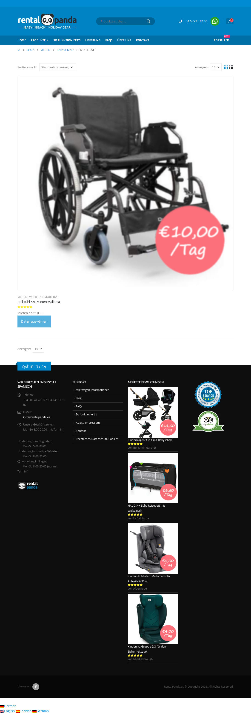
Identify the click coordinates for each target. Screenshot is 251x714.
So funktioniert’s (66, 40)
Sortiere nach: (27, 67)
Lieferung (92, 40)
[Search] (148, 21)
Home (21, 40)
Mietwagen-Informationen (92, 390)
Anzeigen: (201, 67)
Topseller (222, 39)
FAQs (108, 40)
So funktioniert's (86, 415)
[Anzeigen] (216, 67)
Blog (79, 398)
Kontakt (142, 40)
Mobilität (36, 297)
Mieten (22, 297)
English (8, 711)
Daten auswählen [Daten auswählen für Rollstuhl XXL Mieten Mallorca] (34, 321)
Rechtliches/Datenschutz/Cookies (97, 439)
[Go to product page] (125, 183)
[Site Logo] (47, 21)
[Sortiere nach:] (57, 67)
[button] (226, 67)
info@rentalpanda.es (36, 417)
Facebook (35, 687)
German (8, 706)
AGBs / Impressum (88, 423)
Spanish (24, 711)
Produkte (38, 40)
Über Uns (124, 40)
